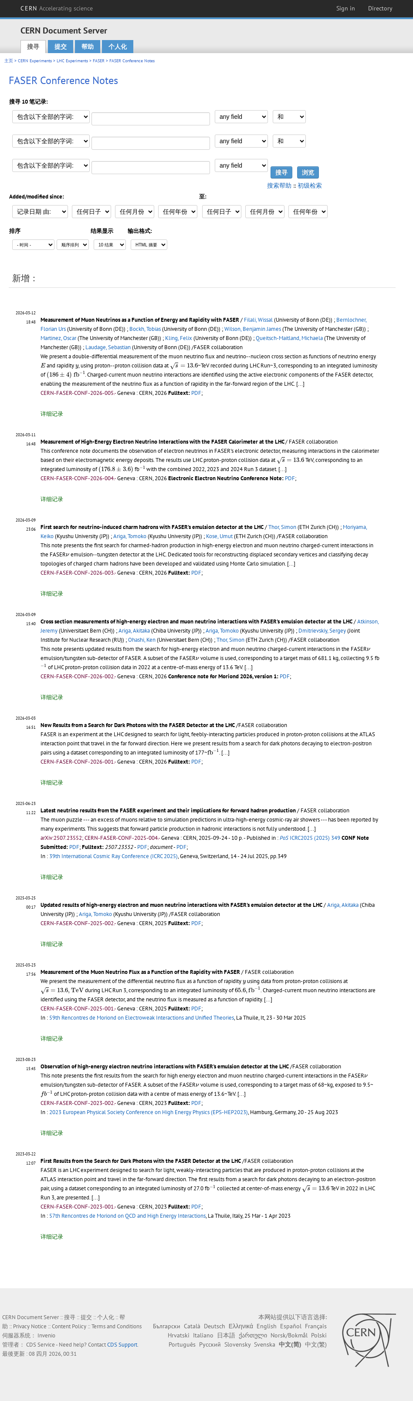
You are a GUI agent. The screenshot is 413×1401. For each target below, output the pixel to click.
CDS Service (40, 1344)
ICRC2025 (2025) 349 (310, 838)
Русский (210, 1344)
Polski (319, 1335)
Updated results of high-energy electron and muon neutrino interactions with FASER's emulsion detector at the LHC (181, 905)
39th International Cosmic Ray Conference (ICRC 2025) (113, 856)
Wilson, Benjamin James (252, 329)
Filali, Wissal (258, 319)
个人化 (117, 47)
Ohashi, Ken (142, 639)
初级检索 (310, 185)
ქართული (253, 1335)
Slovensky (237, 1344)
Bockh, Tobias (145, 329)
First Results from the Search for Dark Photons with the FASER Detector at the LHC (141, 1161)
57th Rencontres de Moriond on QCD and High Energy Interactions (127, 1215)
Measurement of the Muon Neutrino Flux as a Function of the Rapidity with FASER (140, 972)
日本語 (226, 1335)
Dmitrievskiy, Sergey (322, 630)
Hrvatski (179, 1335)
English (267, 1326)
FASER (99, 61)
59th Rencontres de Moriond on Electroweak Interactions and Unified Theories (141, 1017)
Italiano (203, 1335)
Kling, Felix (178, 338)
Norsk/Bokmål (289, 1335)
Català (192, 1326)
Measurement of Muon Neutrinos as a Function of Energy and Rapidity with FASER (140, 319)
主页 (8, 61)
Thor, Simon (282, 527)
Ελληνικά (241, 1326)
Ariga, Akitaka (134, 630)
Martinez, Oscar (58, 338)
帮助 (87, 47)
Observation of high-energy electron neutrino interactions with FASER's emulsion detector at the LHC (165, 1066)
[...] (300, 383)
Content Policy (69, 1326)
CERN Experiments (35, 61)
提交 (60, 47)
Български (166, 1326)
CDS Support (122, 1344)
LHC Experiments (72, 61)
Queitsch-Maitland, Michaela (289, 338)
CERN (56, 8)
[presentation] (43, 365)
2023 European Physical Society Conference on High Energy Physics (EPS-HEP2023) (148, 1112)
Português (182, 1344)
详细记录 (52, 414)
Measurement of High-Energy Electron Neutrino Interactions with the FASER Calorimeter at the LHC (163, 441)
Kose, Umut (219, 536)
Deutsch (214, 1326)
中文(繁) (316, 1344)
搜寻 (33, 47)
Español (290, 1326)
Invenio (46, 1335)
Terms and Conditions (116, 1326)
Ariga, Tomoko (129, 536)
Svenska (264, 1344)
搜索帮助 (279, 185)
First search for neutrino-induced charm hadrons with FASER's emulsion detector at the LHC (152, 527)
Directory (380, 8)
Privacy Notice (30, 1326)
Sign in (345, 8)
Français (316, 1326)
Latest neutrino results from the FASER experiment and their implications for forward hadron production (168, 810)
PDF (196, 393)
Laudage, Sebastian (108, 347)
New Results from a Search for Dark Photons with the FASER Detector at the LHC (138, 725)
